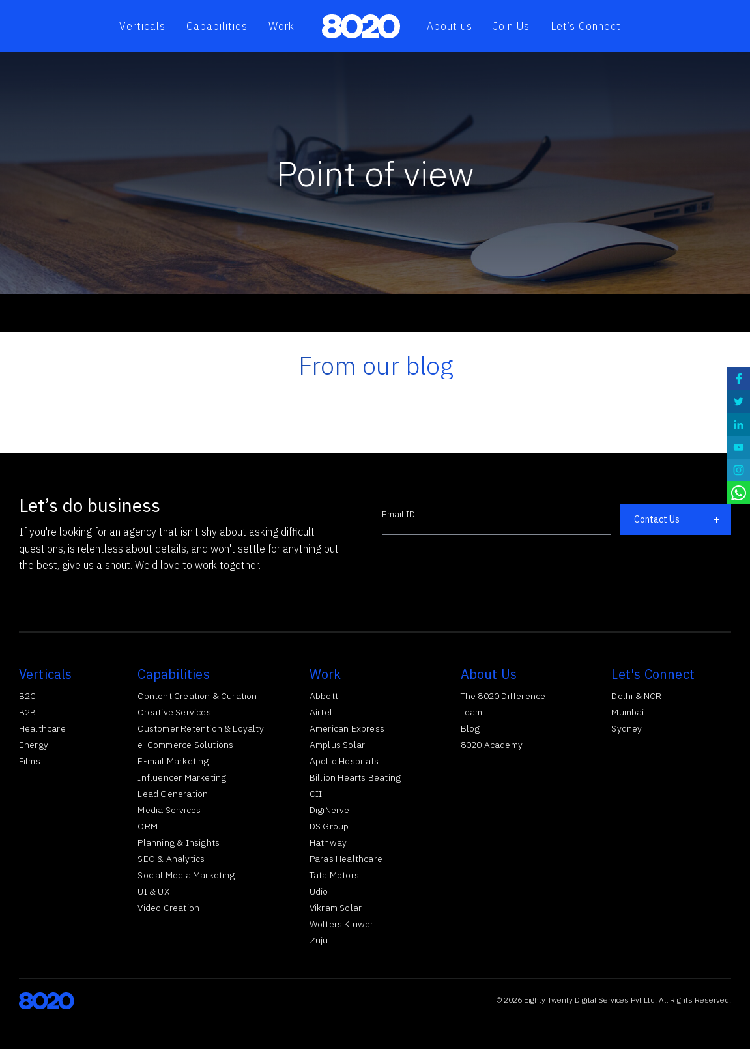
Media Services (169, 810)
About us (449, 26)
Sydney (626, 728)
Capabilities (217, 26)
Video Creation (168, 907)
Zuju (319, 940)
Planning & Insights (178, 842)
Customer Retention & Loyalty (200, 728)
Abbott (324, 696)
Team (472, 712)
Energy (33, 745)
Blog (470, 728)
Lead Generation (172, 793)
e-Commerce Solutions (185, 745)
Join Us (511, 26)
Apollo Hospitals (344, 761)
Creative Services (173, 712)
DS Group (329, 826)
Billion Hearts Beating (355, 777)
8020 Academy (492, 745)
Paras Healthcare (346, 859)
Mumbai (627, 712)
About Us (489, 674)
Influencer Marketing (181, 777)
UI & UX (153, 891)
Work (281, 26)
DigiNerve (330, 810)
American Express (347, 728)
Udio (319, 891)
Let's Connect (653, 674)
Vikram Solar (336, 907)
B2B (27, 712)
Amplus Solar (337, 745)
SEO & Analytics (171, 859)
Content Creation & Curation (197, 696)
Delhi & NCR (636, 696)
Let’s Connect (586, 26)
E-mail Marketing (173, 761)
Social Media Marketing (186, 875)
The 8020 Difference (503, 696)
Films (29, 761)
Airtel (321, 712)
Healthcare (42, 728)
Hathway (328, 842)
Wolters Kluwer (342, 924)
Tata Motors (334, 875)
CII (316, 793)
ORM (147, 826)
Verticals (142, 26)
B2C (27, 696)
